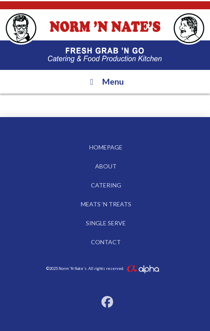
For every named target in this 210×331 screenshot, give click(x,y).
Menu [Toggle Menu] (104, 81)
